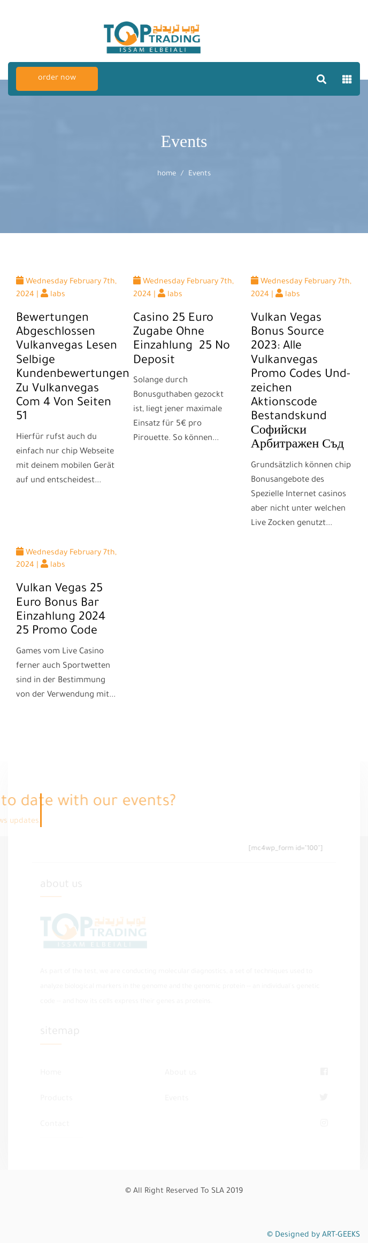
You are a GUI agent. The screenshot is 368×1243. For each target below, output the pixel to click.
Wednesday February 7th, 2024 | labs (66, 287)
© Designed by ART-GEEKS (313, 1235)
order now (57, 78)
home (166, 174)
